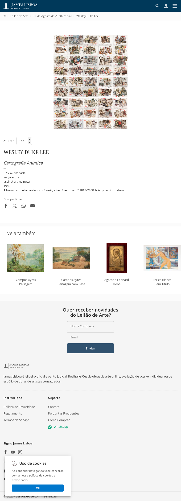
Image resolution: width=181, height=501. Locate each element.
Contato (54, 407)
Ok (38, 488)
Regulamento (13, 413)
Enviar (90, 348)
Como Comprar (59, 420)
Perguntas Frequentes (63, 413)
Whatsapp (58, 426)
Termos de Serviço (16, 420)
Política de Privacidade (19, 407)
